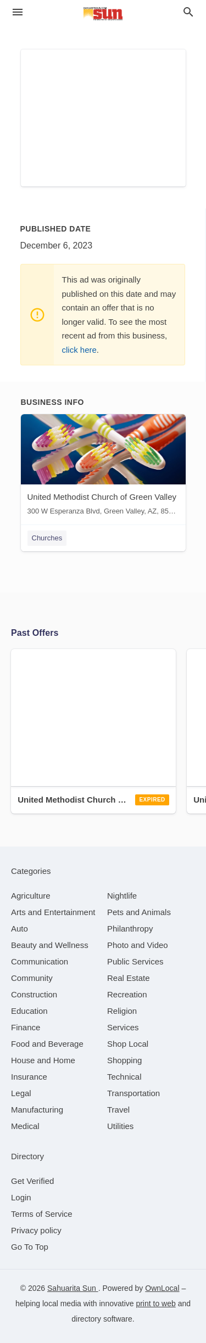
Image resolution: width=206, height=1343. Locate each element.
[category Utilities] (120, 1126)
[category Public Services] (135, 961)
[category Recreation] (127, 994)
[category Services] (123, 1027)
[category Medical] (25, 1126)
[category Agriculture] (31, 895)
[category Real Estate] (128, 978)
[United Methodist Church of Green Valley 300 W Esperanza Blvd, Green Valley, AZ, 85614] (103, 467)
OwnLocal (162, 1288)
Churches (47, 538)
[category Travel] (118, 1109)
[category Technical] (124, 1076)
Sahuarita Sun (72, 1288)
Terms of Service (42, 1213)
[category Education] (29, 1010)
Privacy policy (36, 1230)
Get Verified (32, 1181)
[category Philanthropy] (130, 928)
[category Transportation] (133, 1093)
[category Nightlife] (122, 895)
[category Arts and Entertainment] (53, 912)
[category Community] (32, 978)
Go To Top (29, 1246)
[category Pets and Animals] (139, 912)
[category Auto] (19, 928)
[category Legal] (21, 1093)
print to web (155, 1303)
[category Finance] (25, 1027)
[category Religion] (122, 1010)
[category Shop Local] (127, 1043)
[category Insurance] (29, 1076)
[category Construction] (34, 994)
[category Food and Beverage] (47, 1043)
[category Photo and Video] (137, 945)
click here (79, 349)
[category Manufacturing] (37, 1109)
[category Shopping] (124, 1060)
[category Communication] (39, 961)
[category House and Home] (43, 1060)
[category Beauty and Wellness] (49, 945)
